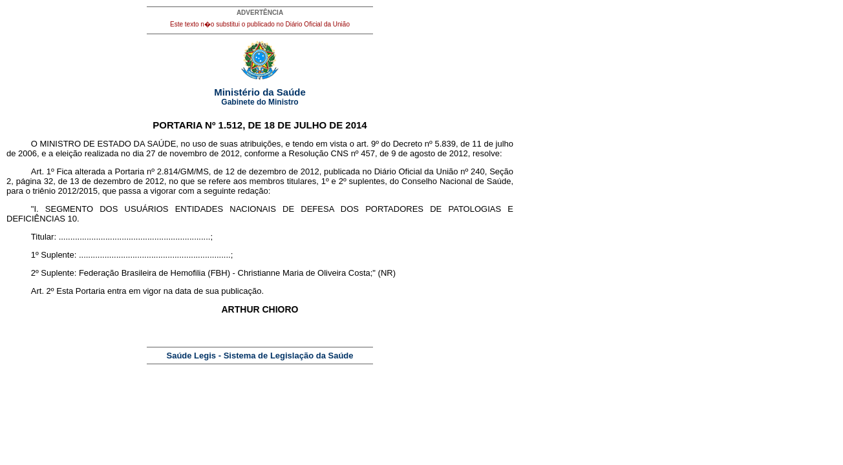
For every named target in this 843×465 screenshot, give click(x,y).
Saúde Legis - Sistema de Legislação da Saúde (260, 355)
